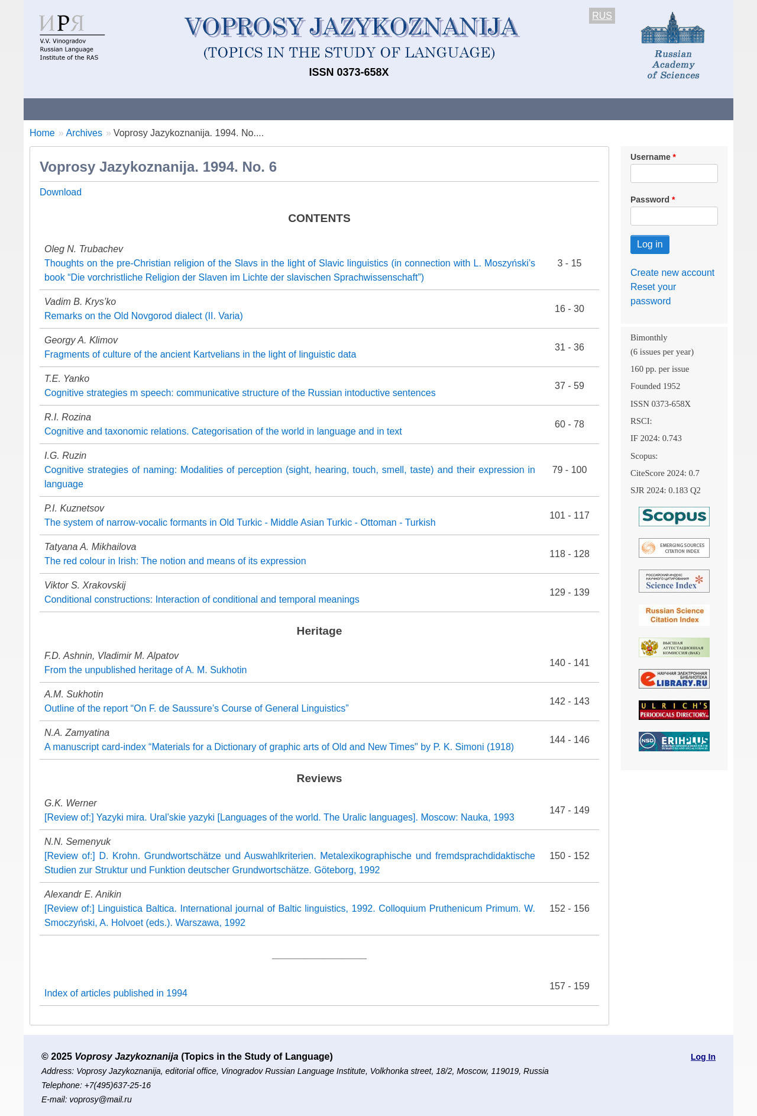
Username (650, 157)
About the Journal (72, 109)
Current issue (356, 109)
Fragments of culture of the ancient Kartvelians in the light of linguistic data (200, 354)
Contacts (151, 109)
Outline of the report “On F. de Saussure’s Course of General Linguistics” (196, 708)
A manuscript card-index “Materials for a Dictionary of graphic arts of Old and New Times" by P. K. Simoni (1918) (279, 747)
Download (61, 192)
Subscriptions (496, 109)
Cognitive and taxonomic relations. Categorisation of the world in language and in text (223, 431)
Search (650, 109)
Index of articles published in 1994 (115, 993)
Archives (426, 109)
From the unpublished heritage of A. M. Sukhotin (145, 670)
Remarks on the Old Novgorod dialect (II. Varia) (143, 316)
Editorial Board (580, 109)
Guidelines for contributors (250, 109)
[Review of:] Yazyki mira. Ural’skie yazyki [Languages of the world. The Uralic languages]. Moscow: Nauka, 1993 (279, 817)
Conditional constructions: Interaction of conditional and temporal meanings (202, 599)
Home (42, 133)
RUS (602, 16)
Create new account (672, 273)
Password (649, 199)
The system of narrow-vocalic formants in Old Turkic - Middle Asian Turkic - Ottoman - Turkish (240, 522)
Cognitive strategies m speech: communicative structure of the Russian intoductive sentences (240, 393)
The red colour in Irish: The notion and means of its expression (175, 561)
